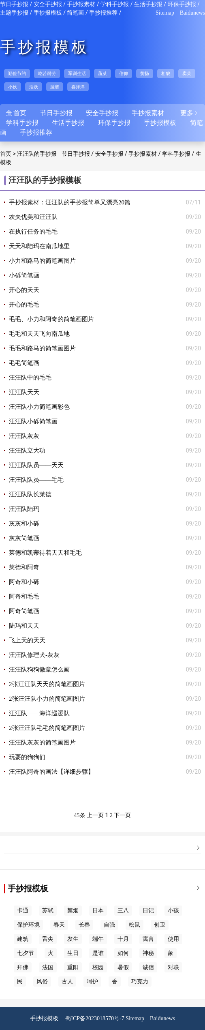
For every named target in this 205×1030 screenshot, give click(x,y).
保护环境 (28, 925)
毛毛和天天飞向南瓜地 (39, 333)
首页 (5, 154)
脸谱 (54, 86)
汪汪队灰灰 (24, 436)
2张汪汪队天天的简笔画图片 (47, 684)
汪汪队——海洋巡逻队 (39, 713)
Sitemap (165, 13)
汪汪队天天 (24, 392)
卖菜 (186, 73)
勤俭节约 (17, 73)
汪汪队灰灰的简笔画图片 (42, 742)
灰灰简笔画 (24, 538)
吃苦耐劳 (47, 73)
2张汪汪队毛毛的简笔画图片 (47, 728)
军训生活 (77, 73)
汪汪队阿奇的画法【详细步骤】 (51, 771)
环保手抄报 (182, 4)
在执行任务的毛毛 (33, 231)
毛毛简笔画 (24, 363)
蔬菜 (102, 73)
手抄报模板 (48, 13)
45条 (79, 815)
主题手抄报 (14, 13)
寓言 (148, 939)
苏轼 (47, 911)
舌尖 (47, 939)
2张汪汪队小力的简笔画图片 (47, 698)
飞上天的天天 (27, 640)
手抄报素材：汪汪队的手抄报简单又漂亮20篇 (69, 202)
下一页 (122, 815)
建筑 (22, 939)
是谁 (98, 953)
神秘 (148, 953)
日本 (98, 911)
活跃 (33, 86)
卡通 (22, 911)
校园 (98, 967)
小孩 (173, 911)
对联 (173, 967)
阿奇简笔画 (24, 611)
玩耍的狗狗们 (27, 757)
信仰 (123, 73)
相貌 (165, 73)
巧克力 (139, 981)
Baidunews (192, 13)
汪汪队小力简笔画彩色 (39, 406)
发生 (73, 939)
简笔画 (75, 13)
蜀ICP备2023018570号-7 (94, 1018)
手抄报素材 (81, 4)
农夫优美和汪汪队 (33, 217)
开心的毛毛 (24, 304)
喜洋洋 (78, 86)
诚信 (148, 967)
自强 (109, 925)
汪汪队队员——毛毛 (36, 479)
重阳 (73, 967)
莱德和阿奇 (24, 567)
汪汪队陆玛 (24, 509)
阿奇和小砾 (24, 582)
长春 (84, 925)
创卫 (159, 925)
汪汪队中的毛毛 (30, 377)
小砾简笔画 (24, 275)
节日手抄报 (14, 4)
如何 (123, 953)
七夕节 (25, 953)
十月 (123, 939)
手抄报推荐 (103, 13)
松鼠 (134, 925)
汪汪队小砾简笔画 (33, 421)
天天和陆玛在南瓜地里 (39, 246)
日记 (148, 911)
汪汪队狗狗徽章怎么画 (39, 669)
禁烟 (73, 911)
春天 (59, 925)
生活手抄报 (148, 4)
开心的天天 (24, 290)
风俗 (42, 981)
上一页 (95, 815)
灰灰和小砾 (24, 523)
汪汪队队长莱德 (30, 494)
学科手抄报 (114, 4)
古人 (67, 981)
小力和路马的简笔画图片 (42, 261)
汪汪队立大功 (27, 450)
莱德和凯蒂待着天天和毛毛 (45, 552)
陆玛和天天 (24, 625)
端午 (98, 939)
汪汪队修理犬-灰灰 (34, 655)
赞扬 (144, 73)
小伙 (12, 86)
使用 (173, 939)
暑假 (123, 967)
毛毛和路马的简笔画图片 (42, 348)
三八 (123, 911)
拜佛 (22, 967)
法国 (47, 967)
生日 (73, 953)
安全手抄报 (48, 4)
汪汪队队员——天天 (36, 465)
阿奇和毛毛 (24, 596)
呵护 (92, 981)
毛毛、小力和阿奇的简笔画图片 (51, 319)
